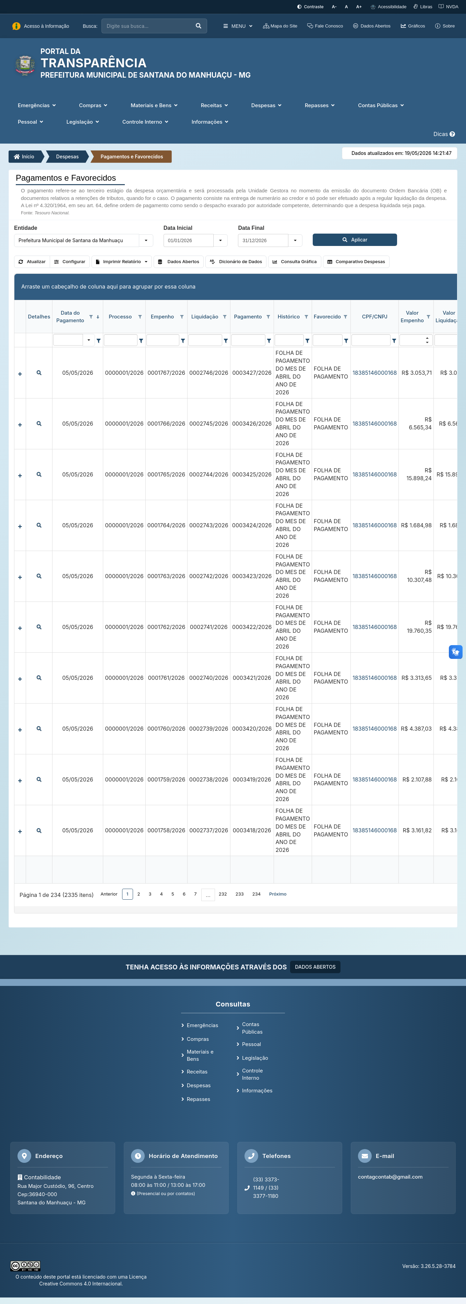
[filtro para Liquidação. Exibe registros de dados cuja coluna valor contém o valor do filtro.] (205, 340)
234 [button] (256, 893)
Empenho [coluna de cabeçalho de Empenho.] (162, 316)
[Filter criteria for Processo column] (141, 340)
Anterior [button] (108, 893)
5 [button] (172, 893)
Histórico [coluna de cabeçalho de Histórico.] (289, 316)
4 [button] (161, 893)
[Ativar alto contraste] (315, 6)
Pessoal (251, 1043)
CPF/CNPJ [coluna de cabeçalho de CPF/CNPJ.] (374, 316)
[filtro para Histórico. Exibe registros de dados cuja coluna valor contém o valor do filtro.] (289, 340)
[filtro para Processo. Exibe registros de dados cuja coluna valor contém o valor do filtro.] (120, 340)
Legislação (255, 1057)
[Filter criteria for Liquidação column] (225, 340)
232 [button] (223, 893)
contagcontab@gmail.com (390, 1176)
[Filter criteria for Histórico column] (307, 340)
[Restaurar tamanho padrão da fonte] (349, 6)
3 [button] (150, 893)
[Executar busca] (194, 26)
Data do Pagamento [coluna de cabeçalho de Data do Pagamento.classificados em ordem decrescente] (70, 316)
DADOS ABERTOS (315, 966)
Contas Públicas (252, 1027)
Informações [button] (211, 121)
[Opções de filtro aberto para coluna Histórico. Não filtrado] (306, 316)
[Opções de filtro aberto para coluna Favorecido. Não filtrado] (345, 316)
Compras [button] (94, 104)
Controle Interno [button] (146, 121)
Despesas (67, 156)
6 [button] (184, 893)
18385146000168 (375, 372)
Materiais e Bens (200, 1054)
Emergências (202, 1025)
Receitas (197, 1071)
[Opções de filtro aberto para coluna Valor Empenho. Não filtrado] (428, 316)
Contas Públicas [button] (381, 104)
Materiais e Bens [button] (155, 104)
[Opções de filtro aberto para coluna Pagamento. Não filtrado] (268, 316)
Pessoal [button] (31, 121)
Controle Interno (252, 1073)
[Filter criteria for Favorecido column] (346, 340)
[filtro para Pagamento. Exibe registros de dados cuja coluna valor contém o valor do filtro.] (248, 340)
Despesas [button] (267, 104)
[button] (146, 240)
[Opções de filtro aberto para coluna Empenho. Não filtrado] (182, 316)
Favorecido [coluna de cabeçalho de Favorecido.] (327, 316)
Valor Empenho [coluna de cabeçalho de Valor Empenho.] (412, 316)
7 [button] (195, 893)
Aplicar (329, 239)
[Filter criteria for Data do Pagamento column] (98, 340)
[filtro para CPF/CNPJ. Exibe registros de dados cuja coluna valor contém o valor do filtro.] (371, 340)
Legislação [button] (83, 121)
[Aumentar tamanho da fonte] (360, 6)
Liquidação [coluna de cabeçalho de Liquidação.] (204, 316)
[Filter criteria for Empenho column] (183, 340)
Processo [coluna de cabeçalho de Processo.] (120, 316)
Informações (257, 1090)
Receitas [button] (215, 104)
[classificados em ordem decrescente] (97, 316)
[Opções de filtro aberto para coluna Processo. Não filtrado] (140, 316)
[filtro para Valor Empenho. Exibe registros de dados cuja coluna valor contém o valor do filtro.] (416, 340)
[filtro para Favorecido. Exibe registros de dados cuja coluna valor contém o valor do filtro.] (328, 340)
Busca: (90, 25)
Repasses (198, 1098)
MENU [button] (234, 25)
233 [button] (240, 893)
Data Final (251, 227)
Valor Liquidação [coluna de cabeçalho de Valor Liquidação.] (449, 316)
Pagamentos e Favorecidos (132, 156)
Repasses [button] (320, 104)
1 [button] (127, 893)
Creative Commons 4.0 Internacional (80, 1283)
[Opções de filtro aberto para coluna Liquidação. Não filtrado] (225, 316)
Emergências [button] (37, 104)
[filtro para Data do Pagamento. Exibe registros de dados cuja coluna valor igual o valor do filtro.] (68, 339)
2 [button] (139, 893)
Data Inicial (178, 227)
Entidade (25, 227)
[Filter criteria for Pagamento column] (269, 340)
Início (24, 156)
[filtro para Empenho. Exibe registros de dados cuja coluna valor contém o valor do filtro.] (162, 340)
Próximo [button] (278, 893)
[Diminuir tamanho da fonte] (338, 6)
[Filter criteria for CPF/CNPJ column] (394, 340)
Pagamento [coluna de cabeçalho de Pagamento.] (248, 316)
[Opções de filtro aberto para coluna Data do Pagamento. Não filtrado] (90, 316)
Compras (198, 1038)
